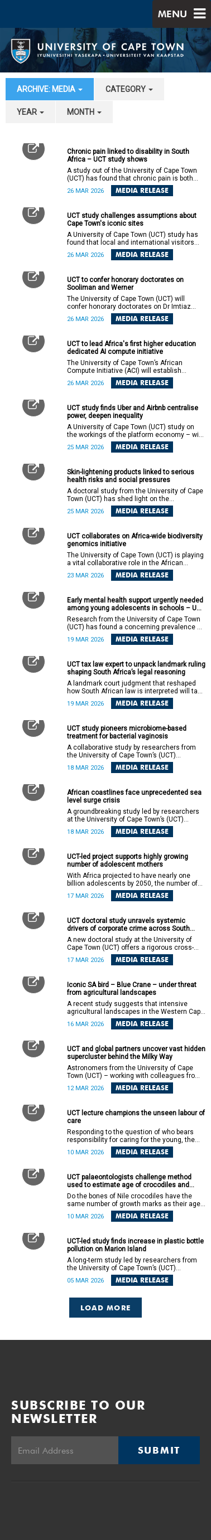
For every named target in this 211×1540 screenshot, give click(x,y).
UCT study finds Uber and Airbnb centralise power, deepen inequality (132, 412)
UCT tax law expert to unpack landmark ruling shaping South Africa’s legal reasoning (136, 668)
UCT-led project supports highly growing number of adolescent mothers (127, 860)
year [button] (30, 112)
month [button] (84, 112)
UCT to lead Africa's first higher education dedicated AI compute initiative (131, 348)
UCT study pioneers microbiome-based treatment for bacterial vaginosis (126, 732)
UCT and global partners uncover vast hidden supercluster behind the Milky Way (136, 1053)
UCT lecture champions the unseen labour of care (136, 1117)
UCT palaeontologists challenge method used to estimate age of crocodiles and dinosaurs (129, 1181)
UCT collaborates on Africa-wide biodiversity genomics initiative (135, 540)
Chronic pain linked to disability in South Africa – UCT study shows (128, 155)
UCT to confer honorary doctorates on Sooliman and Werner (125, 284)
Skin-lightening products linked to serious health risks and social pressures (130, 476)
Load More (105, 1307)
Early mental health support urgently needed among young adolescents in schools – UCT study (136, 604)
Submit (159, 1450)
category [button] (129, 89)
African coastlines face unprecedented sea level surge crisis (134, 796)
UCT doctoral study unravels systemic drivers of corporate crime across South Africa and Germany (128, 924)
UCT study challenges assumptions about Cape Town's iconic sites (131, 219)
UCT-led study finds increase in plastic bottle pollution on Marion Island (135, 1245)
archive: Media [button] (50, 89)
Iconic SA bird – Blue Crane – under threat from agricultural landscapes (131, 989)
